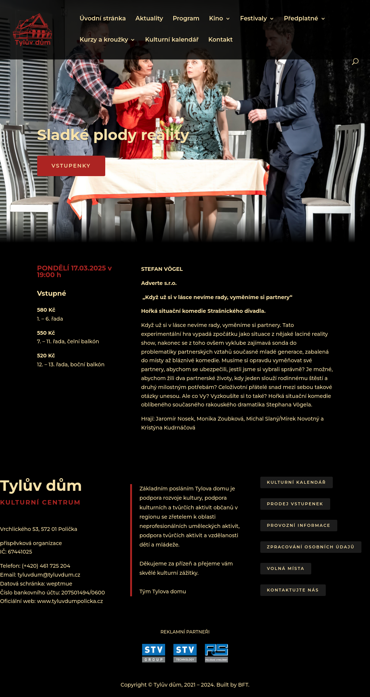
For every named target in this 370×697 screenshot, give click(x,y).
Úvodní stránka (103, 19)
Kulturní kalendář (172, 40)
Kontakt (220, 40)
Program (186, 19)
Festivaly (253, 19)
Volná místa (286, 568)
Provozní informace (299, 525)
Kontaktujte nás (293, 590)
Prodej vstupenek (295, 503)
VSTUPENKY (71, 165)
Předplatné (301, 19)
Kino (216, 19)
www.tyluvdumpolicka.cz (70, 601)
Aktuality (149, 19)
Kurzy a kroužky (104, 40)
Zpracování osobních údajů (311, 547)
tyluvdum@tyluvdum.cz (48, 574)
